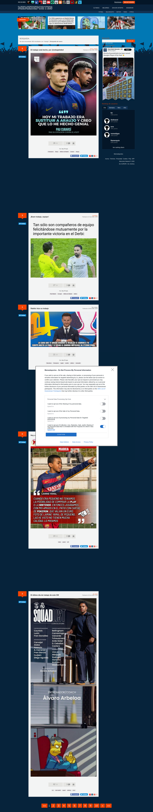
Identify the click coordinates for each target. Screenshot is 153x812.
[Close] (113, 370)
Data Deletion (64, 442)
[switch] (103, 403)
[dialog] (76, 406)
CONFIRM (61, 434)
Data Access (76, 442)
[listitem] (76, 399)
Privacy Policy (88, 442)
